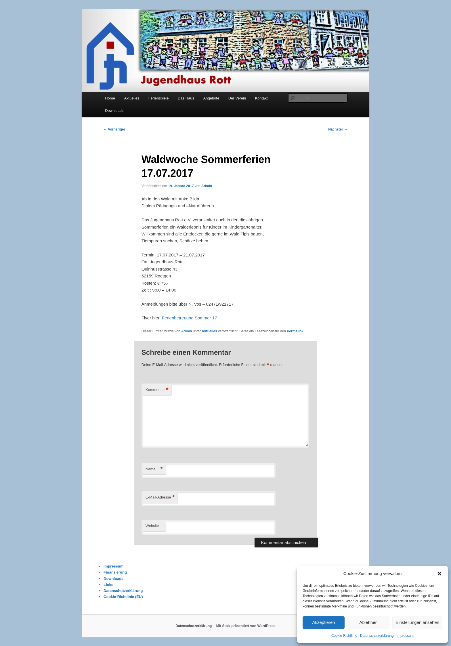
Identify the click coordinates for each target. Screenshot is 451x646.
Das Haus (186, 98)
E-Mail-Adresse (160, 497)
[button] (439, 573)
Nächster (337, 129)
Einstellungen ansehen (417, 622)
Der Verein (237, 98)
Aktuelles (131, 98)
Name (154, 469)
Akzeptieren (323, 622)
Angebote (211, 98)
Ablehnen (368, 622)
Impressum (405, 636)
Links (108, 584)
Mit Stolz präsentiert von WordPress (246, 626)
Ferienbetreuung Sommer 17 (189, 317)
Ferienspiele (158, 98)
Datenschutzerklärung (377, 636)
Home (110, 98)
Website (152, 526)
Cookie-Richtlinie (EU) (123, 597)
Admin (206, 186)
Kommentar (157, 390)
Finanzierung (115, 572)
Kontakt (261, 98)
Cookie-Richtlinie (344, 636)
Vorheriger (114, 129)
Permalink (295, 331)
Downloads (114, 110)
